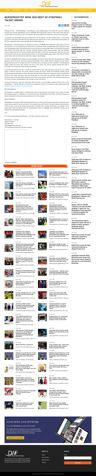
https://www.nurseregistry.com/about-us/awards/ (20, 86)
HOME (8, 10)
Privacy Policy (46, 457)
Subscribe (78, 463)
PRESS (26, 10)
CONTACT (34, 10)
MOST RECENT (16, 10)
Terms (43, 455)
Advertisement (46, 460)
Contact (44, 462)
